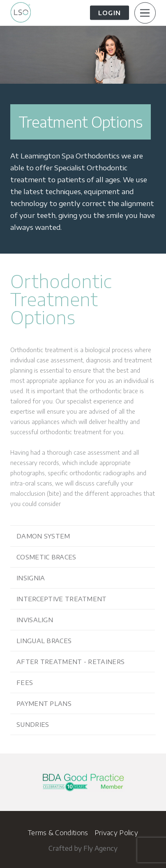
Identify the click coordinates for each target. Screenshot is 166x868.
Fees (24, 682)
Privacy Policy (116, 833)
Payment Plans (43, 703)
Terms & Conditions (58, 833)
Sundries (32, 724)
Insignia (30, 578)
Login (109, 12)
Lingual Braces (43, 640)
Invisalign (34, 619)
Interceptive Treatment (61, 598)
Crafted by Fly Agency (83, 848)
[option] (83, 140)
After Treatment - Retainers (70, 661)
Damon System (43, 536)
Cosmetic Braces (46, 557)
